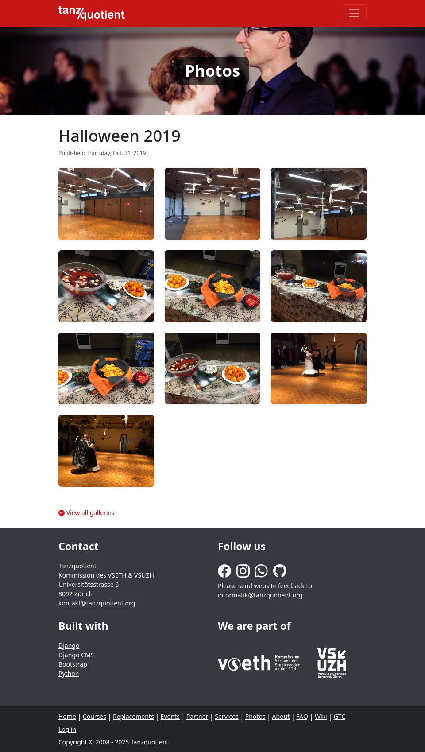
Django (68, 645)
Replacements (133, 716)
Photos (255, 716)
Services (226, 716)
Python (68, 673)
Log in (67, 729)
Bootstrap (72, 664)
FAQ (302, 716)
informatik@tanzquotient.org (260, 595)
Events (170, 716)
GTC (340, 716)
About (281, 716)
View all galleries (86, 512)
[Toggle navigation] (354, 13)
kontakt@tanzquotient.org (96, 603)
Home (67, 716)
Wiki (321, 716)
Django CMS (76, 655)
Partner (197, 716)
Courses (94, 716)
